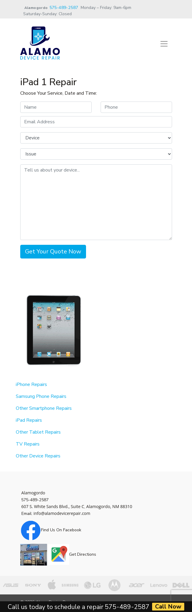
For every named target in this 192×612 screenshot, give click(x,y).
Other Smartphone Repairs (44, 408)
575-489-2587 (63, 7)
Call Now (168, 607)
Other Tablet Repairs (38, 432)
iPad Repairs (29, 420)
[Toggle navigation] (164, 43)
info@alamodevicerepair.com (62, 513)
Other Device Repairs (38, 456)
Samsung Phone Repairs (41, 396)
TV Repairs (28, 444)
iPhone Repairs (31, 384)
